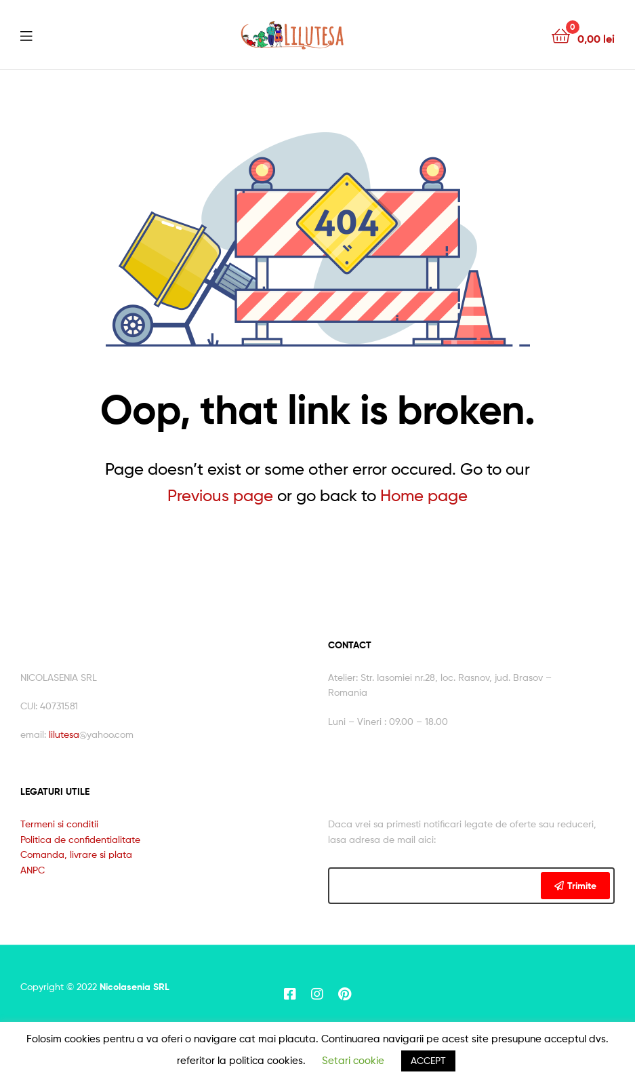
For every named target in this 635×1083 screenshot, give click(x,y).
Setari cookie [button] (353, 1061)
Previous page (220, 495)
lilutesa (64, 734)
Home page (424, 495)
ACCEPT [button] (428, 1060)
